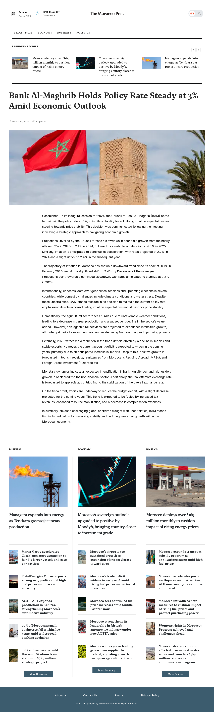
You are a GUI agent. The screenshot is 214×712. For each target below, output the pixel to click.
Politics (83, 32)
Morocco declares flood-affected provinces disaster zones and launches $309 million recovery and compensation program (179, 654)
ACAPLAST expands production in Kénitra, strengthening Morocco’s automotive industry (41, 607)
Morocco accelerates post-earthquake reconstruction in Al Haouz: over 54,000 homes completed (181, 582)
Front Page (23, 32)
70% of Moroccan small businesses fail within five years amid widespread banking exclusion (41, 631)
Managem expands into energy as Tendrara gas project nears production (182, 62)
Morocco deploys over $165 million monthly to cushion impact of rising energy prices (51, 64)
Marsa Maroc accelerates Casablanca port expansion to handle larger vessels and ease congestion (44, 557)
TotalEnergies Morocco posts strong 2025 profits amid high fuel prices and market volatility (44, 582)
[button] (198, 50)
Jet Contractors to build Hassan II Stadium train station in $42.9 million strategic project (40, 656)
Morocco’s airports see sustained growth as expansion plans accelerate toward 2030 (110, 557)
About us (61, 695)
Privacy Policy (150, 695)
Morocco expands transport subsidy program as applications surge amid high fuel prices (181, 557)
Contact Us (90, 695)
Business (64, 32)
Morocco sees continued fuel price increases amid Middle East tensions (111, 605)
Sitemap (119, 695)
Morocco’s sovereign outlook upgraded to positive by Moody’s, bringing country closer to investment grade (116, 66)
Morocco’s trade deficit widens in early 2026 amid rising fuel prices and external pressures (112, 582)
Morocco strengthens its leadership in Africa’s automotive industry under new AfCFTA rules (110, 627)
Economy (45, 32)
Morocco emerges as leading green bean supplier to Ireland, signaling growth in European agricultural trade (111, 652)
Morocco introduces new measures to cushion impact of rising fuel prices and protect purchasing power (180, 607)
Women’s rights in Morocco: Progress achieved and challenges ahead (180, 629)
